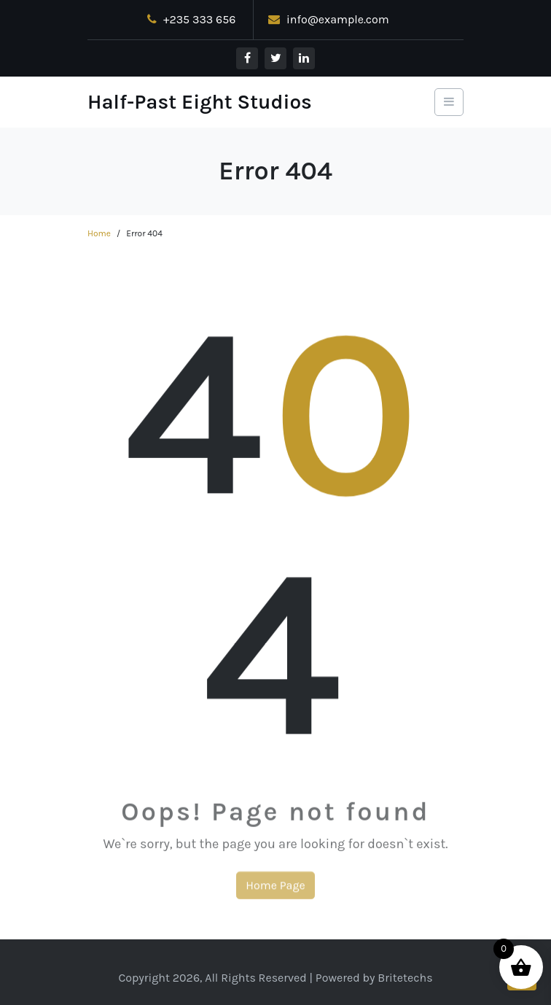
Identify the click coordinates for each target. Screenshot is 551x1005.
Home (99, 233)
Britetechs (405, 978)
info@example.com (328, 19)
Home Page (275, 889)
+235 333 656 (191, 19)
